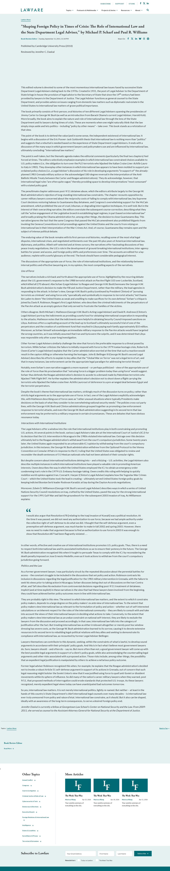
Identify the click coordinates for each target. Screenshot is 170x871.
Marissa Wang (70, 799)
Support (119, 4)
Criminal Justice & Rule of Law (34, 796)
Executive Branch (29, 812)
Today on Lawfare (87, 860)
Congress (27, 785)
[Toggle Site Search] (148, 10)
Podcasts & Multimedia (86, 10)
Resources (125, 10)
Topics (68, 10)
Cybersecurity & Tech (31, 801)
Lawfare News (26, 20)
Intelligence (27, 825)
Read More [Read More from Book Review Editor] (8, 748)
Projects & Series (109, 10)
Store (132, 4)
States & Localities (30, 830)
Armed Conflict (28, 780)
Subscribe (106, 4)
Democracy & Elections (31, 807)
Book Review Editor (29, 39)
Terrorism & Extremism (31, 841)
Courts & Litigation (30, 791)
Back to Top (164, 728)
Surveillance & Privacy (31, 836)
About (137, 10)
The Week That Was (74, 795)
